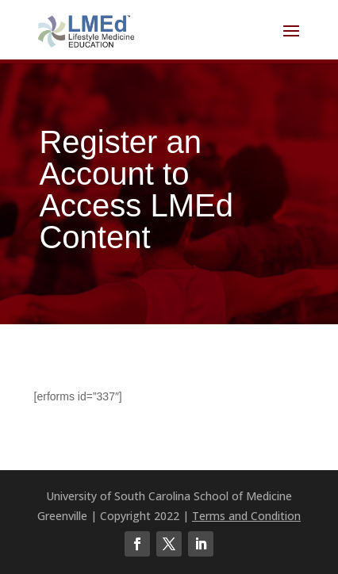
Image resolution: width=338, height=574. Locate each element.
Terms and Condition (246, 515)
